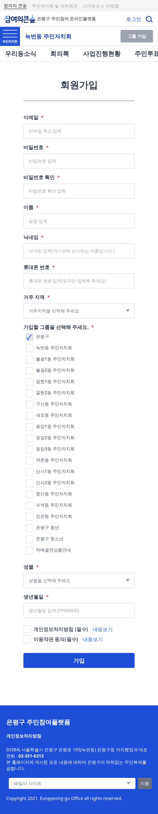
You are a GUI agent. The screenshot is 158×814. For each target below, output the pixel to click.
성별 (31, 566)
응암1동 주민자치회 (55, 426)
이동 (145, 783)
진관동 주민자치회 (54, 516)
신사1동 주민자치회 (55, 471)
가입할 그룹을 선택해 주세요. (58, 327)
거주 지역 (36, 297)
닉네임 (33, 237)
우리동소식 (20, 53)
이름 (31, 207)
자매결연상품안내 (53, 550)
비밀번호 (36, 147)
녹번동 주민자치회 (54, 348)
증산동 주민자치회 (54, 494)
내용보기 (103, 629)
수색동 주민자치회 (54, 505)
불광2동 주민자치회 (55, 370)
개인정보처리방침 (23, 736)
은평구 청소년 (49, 539)
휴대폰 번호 (39, 267)
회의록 (59, 53)
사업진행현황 (102, 53)
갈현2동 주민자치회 (55, 392)
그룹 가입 (136, 36)
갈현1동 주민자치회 (55, 381)
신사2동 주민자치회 (55, 482)
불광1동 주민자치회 (55, 359)
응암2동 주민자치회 (55, 437)
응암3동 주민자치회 (55, 449)
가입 (79, 660)
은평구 (42, 336)
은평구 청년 (47, 527)
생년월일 (36, 596)
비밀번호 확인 (41, 177)
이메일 (33, 117)
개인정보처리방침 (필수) (60, 629)
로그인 (133, 19)
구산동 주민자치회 (54, 404)
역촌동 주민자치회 (54, 460)
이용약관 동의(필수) (55, 639)
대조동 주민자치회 (54, 415)
